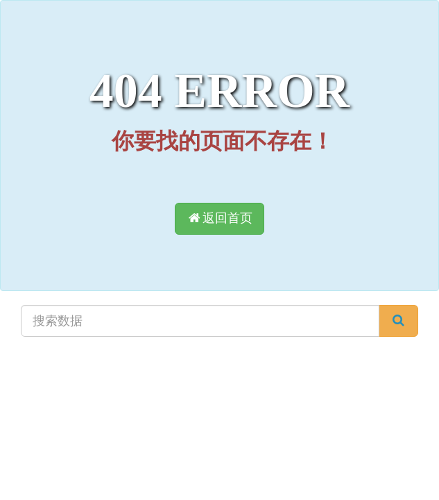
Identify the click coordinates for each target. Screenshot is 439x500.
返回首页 (219, 218)
